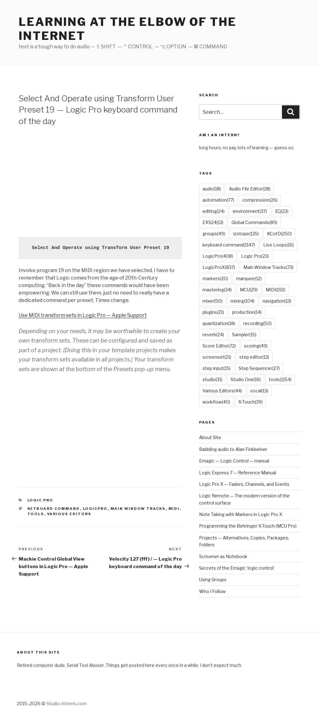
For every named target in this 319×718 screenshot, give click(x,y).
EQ (281, 211)
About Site (210, 437)
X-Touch (250, 401)
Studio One (246, 379)
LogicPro (95, 508)
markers (215, 278)
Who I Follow (212, 591)
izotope (246, 233)
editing (213, 211)
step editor (254, 357)
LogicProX (218, 267)
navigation (277, 301)
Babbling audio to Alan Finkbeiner (233, 449)
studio (212, 379)
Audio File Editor (249, 188)
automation (218, 200)
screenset (216, 357)
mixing (243, 301)
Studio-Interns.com (66, 703)
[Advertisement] (100, 180)
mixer (212, 301)
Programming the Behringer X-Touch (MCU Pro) (248, 526)
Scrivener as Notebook (223, 556)
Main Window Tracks (138, 508)
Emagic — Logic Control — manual (234, 460)
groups (213, 233)
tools (35, 514)
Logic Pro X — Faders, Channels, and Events (244, 484)
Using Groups (212, 579)
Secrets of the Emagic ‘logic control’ (236, 568)
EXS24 (212, 222)
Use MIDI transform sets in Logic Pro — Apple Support (83, 315)
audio (211, 188)
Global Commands (254, 222)
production (247, 312)
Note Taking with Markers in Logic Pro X (240, 514)
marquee (249, 278)
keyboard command (53, 508)
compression (260, 200)
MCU (249, 289)
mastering (217, 289)
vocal (259, 390)
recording (257, 323)
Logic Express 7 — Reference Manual (237, 472)
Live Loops (278, 244)
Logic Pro (40, 500)
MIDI (174, 508)
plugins (213, 312)
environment (250, 211)
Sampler (244, 334)
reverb (213, 334)
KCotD (279, 233)
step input (216, 368)
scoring (256, 345)
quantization (218, 323)
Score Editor (219, 345)
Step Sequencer (259, 368)
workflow (216, 401)
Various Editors (69, 514)
